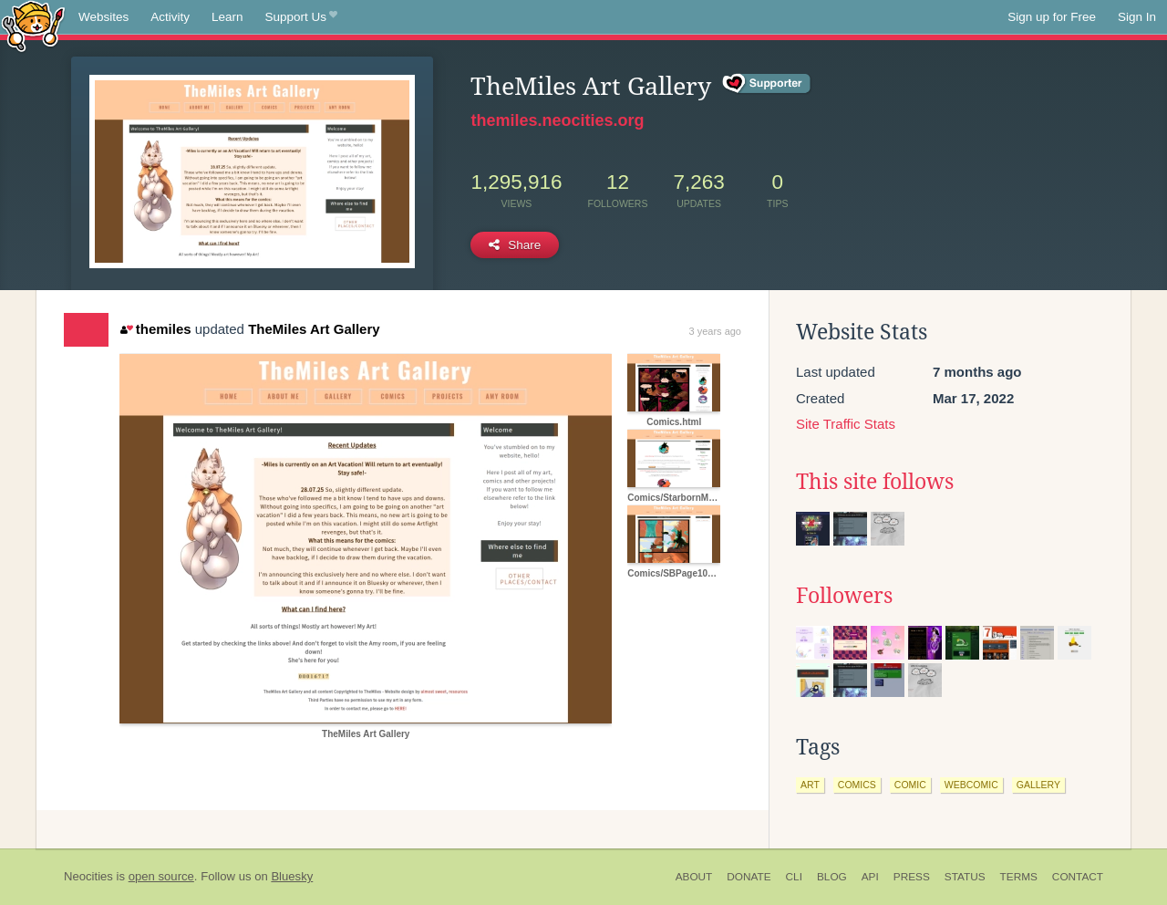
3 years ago (715, 331)
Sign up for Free (1051, 17)
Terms (1019, 876)
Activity (170, 17)
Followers (844, 596)
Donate (748, 876)
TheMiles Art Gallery (314, 329)
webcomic (971, 784)
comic (910, 784)
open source (161, 876)
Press (911, 876)
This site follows (875, 482)
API (870, 876)
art (810, 784)
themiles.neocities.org (557, 120)
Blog (832, 876)
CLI (794, 876)
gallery (1038, 784)
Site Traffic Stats (845, 424)
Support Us (301, 17)
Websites (103, 17)
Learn (227, 17)
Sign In (1137, 17)
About (694, 876)
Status (965, 876)
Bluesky (292, 876)
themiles (155, 329)
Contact (1077, 876)
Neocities (88, 876)
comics (857, 784)
